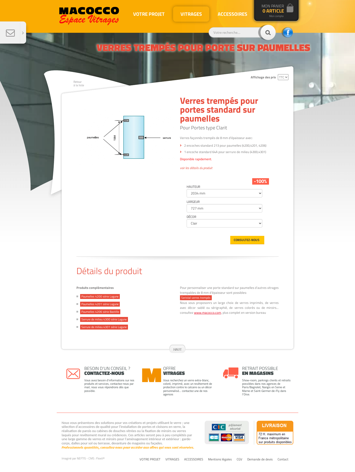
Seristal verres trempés (196, 297)
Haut (177, 349)
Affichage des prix (263, 77)
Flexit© (100, 458)
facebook (287, 32)
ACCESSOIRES (193, 459)
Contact (283, 459)
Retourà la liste (78, 83)
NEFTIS (81, 458)
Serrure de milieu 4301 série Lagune (104, 327)
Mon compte (276, 16)
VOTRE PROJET (150, 459)
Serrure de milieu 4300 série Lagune (104, 319)
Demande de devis (260, 459)
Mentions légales (220, 459)
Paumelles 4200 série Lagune (100, 296)
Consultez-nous (246, 239)
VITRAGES (172, 459)
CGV (239, 459)
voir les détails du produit (196, 168)
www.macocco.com (207, 312)
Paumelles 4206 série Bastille (100, 311)
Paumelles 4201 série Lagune (100, 304)
